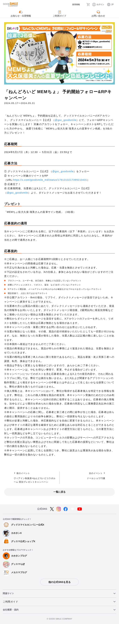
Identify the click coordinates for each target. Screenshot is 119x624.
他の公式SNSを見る (59, 582)
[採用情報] (72, 5)
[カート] (89, 4)
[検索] (82, 4)
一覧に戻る (59, 491)
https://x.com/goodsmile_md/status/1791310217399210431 (50, 179)
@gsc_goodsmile (65, 120)
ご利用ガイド (10, 601)
